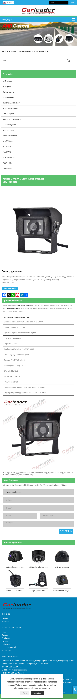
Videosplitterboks (9, 157)
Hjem (4, 51)
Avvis (25, 693)
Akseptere (37, 693)
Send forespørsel (10, 288)
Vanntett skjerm (8, 97)
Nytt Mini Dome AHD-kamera (15, 591)
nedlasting (6, 644)
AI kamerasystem (9, 125)
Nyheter (5, 641)
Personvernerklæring (41, 688)
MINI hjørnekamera (62, 567)
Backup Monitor (8, 92)
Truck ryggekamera (41, 51)
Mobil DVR (7, 147)
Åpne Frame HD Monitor (12, 119)
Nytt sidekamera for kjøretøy (15, 567)
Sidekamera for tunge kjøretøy (62, 591)
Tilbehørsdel (7, 168)
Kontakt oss (6, 650)
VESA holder (7, 163)
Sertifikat (5, 622)
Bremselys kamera (10, 136)
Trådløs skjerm (8, 114)
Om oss (5, 618)
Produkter (12, 51)
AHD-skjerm (7, 81)
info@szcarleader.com (18, 670)
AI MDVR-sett (8, 141)
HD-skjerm (7, 86)
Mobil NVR (7, 152)
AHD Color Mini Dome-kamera (39, 567)
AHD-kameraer (25, 51)
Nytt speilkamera (38, 591)
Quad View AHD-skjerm (12, 103)
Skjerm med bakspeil (10, 108)
